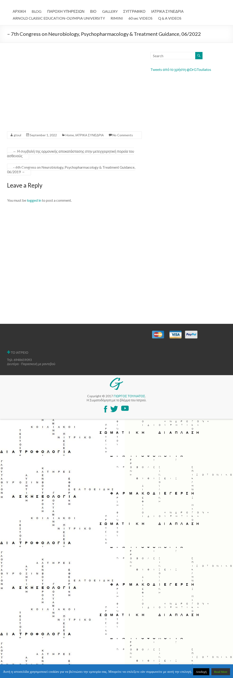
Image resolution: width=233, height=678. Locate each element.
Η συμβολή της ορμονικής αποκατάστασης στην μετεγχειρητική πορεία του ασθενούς (70, 153)
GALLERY (110, 11)
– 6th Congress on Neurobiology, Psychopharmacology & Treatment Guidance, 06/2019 (71, 169)
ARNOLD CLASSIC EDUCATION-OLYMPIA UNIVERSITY (59, 18)
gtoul (17, 135)
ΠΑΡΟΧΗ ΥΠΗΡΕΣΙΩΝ (65, 11)
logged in (34, 200)
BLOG (36, 11)
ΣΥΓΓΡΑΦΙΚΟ (134, 11)
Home (70, 135)
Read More (220, 671)
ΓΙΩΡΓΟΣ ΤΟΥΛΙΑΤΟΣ (129, 396)
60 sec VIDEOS (140, 18)
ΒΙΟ (93, 11)
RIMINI (117, 18)
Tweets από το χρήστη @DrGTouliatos (180, 69)
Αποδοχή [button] (201, 671)
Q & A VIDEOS (169, 18)
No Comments (122, 135)
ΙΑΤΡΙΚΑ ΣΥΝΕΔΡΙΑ (167, 11)
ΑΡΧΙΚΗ (19, 11)
